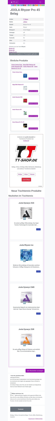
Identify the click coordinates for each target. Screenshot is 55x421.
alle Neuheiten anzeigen (35, 371)
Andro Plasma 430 (28, 66)
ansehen (38, 229)
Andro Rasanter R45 (16, 66)
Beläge (20, 174)
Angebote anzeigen (33, 78)
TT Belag (25, 19)
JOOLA (25, 22)
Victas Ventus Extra (16, 64)
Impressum (31, 419)
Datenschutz (39, 419)
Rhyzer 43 (11, 48)
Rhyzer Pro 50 (13, 52)
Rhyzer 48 (11, 50)
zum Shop (26, 180)
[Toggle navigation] (40, 2)
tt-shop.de (26, 140)
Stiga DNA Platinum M (29, 64)
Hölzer (26, 174)
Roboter (32, 174)
